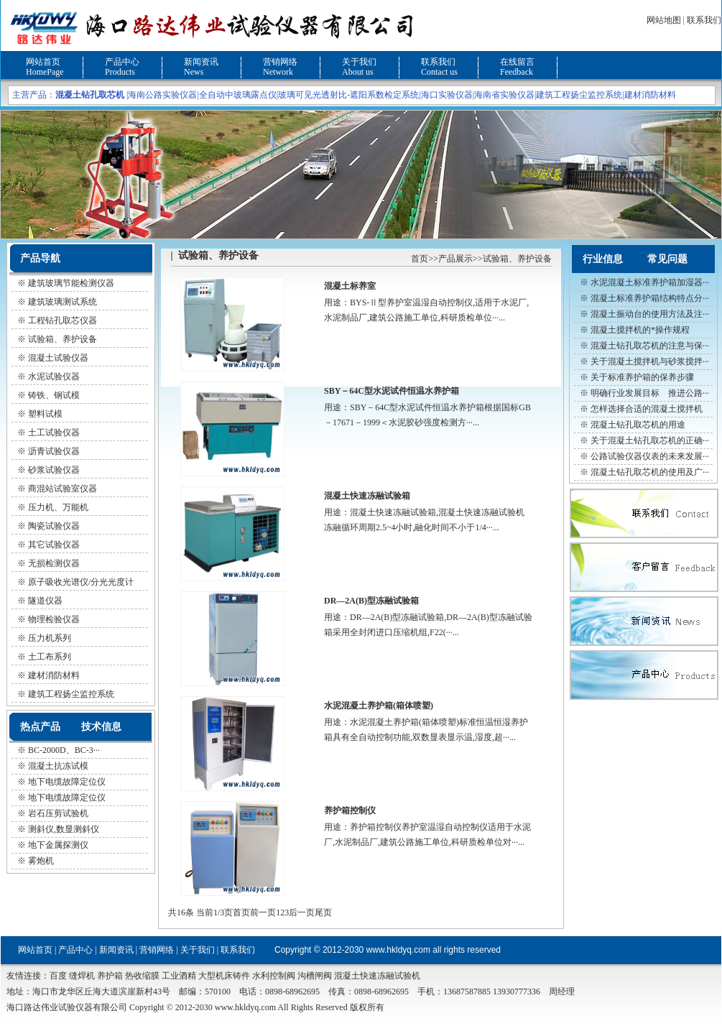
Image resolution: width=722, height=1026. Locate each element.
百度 (58, 976)
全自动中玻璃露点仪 (238, 95)
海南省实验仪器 (504, 95)
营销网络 (280, 62)
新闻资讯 (201, 62)
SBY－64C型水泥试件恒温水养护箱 (391, 391)
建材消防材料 (650, 95)
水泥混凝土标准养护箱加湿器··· (650, 282)
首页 (419, 259)
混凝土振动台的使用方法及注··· (650, 314)
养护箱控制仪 (350, 810)
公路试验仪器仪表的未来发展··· (650, 456)
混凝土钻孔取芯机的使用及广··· (650, 472)
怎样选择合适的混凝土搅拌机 (647, 409)
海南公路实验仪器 (162, 95)
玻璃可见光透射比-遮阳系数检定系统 (348, 95)
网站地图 (664, 20)
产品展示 (455, 259)
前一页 (263, 912)
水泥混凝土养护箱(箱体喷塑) (378, 706)
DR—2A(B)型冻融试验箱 (371, 601)
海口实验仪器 (447, 95)
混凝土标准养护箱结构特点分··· (650, 298)
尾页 (323, 912)
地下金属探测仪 (58, 845)
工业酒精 (179, 976)
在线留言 (517, 62)
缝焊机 (82, 976)
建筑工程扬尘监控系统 (579, 95)
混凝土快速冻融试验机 (377, 976)
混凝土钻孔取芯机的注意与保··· (650, 346)
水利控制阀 (273, 976)
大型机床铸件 (224, 976)
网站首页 (43, 62)
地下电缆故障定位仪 (67, 782)
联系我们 (704, 20)
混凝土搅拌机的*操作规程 (640, 330)
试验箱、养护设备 (517, 259)
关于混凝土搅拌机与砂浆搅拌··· (650, 361)
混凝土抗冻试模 (58, 766)
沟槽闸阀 (314, 976)
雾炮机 (41, 861)
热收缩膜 (142, 976)
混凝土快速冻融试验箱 (367, 496)
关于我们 (359, 62)
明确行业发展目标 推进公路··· (650, 393)
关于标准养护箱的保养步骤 (642, 377)
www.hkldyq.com (398, 950)
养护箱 (110, 976)
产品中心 (122, 62)
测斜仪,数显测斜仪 (63, 829)
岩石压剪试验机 (58, 813)
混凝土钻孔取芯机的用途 (638, 425)
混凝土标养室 (350, 286)
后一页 (302, 912)
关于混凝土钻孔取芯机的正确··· (650, 440)
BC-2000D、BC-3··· (64, 750)
